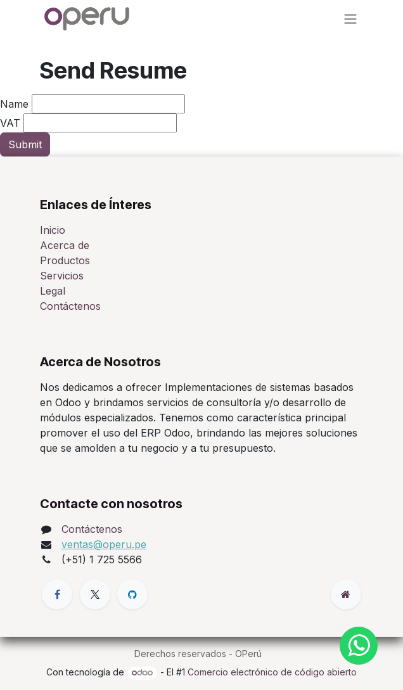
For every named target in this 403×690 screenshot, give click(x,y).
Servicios (62, 275)
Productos (65, 260)
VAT (10, 123)
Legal (52, 290)
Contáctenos (70, 306)
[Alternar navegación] (350, 18)
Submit (25, 144)
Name (14, 104)
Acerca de (64, 245)
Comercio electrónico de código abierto (272, 672)
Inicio (52, 230)
